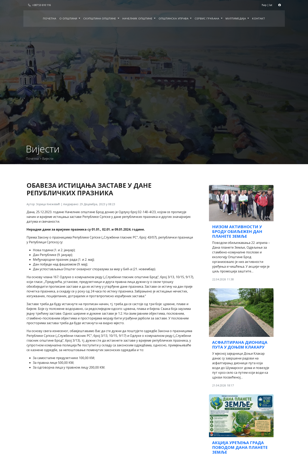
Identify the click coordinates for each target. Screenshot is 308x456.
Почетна (49, 18)
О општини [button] (68, 18)
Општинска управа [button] (174, 18)
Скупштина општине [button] (100, 18)
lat (270, 5)
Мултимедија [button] (236, 18)
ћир (264, 5)
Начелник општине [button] (137, 18)
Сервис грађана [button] (207, 18)
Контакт (258, 18)
